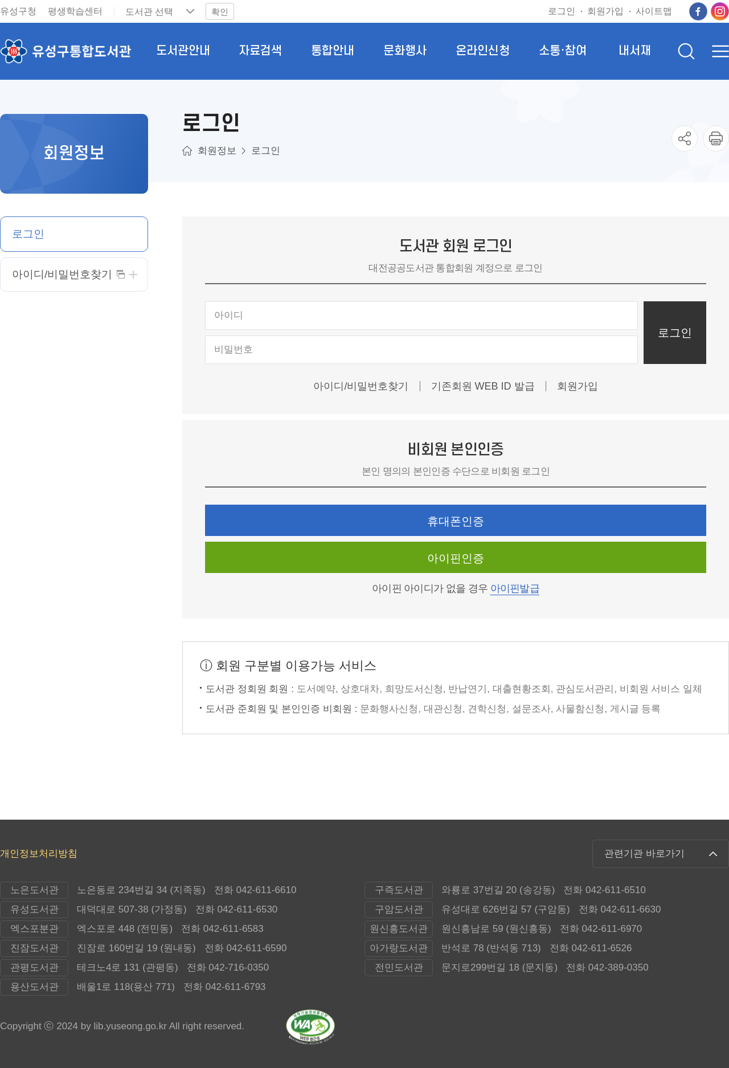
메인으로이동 (187, 151)
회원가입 (577, 386)
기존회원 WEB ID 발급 (483, 386)
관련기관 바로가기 (644, 853)
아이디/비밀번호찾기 (360, 386)
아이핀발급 (515, 588)
